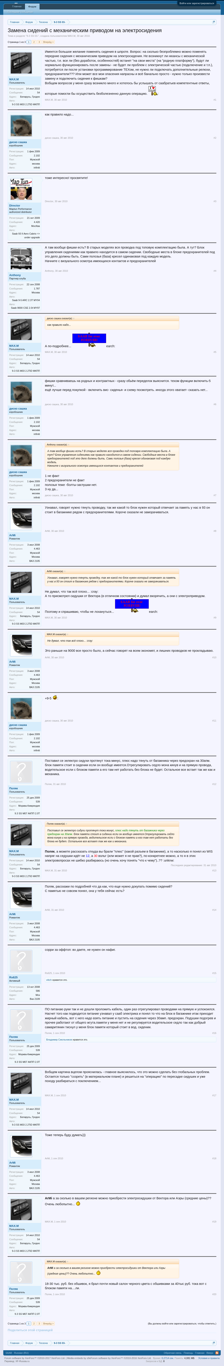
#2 (215, 138)
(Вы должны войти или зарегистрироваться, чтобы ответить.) (182, 1323)
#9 (215, 617)
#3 (215, 201)
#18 (214, 1158)
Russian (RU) (21, 1353)
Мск (38, 995)
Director (14, 205)
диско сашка (18, 142)
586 (38, 990)
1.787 (37, 288)
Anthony (15, 275)
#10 (214, 657)
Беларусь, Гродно (30, 96)
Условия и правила (208, 1358)
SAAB (8, 1353)
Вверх (209, 1353)
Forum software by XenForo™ (121, 1358)
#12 (214, 784)
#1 (215, 99)
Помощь (188, 1353)
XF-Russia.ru (23, 1361)
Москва (36, 292)
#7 (215, 495)
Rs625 (13, 977)
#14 (214, 910)
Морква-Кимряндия (29, 805)
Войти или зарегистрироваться (197, 3)
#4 (215, 271)
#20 (214, 1294)
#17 (214, 1095)
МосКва (35, 226)
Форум (32, 6)
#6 (215, 404)
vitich (49, 980)
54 (38, 92)
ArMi (12, 535)
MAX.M (71, 36)
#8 (215, 531)
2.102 (37, 155)
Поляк (13, 788)
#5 (215, 352)
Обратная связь (173, 1353)
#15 (214, 973)
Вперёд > (48, 42)
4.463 (37, 548)
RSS (217, 1352)
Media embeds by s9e (79, 1358)
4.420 (37, 222)
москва (36, 163)
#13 (214, 870)
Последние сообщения (20, 12)
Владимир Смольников (59, 1039)
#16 (214, 1033)
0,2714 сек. (168, 1358)
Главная (16, 6)
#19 (214, 1221)
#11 (214, 720)
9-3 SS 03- (32, 36)
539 (38, 801)
